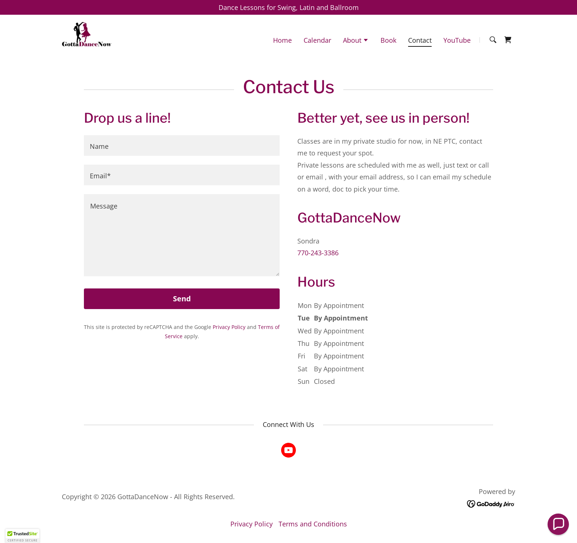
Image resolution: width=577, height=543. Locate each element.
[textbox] (182, 145)
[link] (86, 39)
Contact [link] (420, 40)
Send (182, 299)
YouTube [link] (457, 40)
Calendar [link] (317, 40)
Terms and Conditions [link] (313, 523)
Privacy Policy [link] (229, 326)
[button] (356, 41)
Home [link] (282, 40)
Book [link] (388, 40)
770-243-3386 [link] (318, 252)
